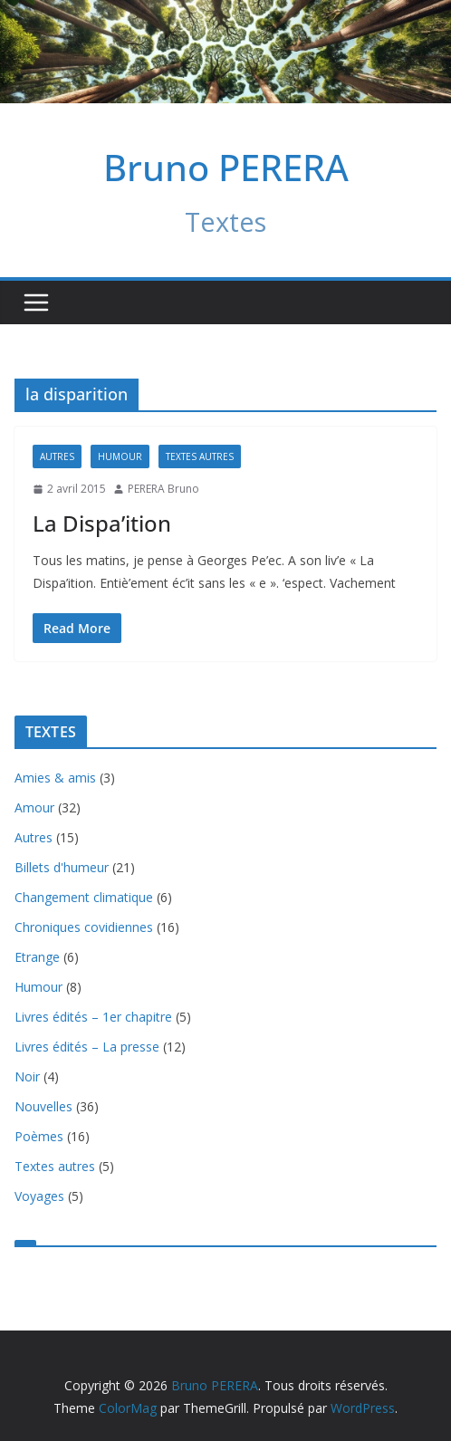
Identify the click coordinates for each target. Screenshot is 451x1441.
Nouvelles (43, 1106)
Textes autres (200, 456)
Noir (27, 1076)
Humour (120, 456)
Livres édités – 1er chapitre (93, 1016)
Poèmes (38, 1136)
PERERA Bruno (163, 488)
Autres (57, 456)
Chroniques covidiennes (83, 927)
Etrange (37, 956)
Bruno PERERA (226, 167)
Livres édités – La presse (86, 1046)
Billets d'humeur (61, 867)
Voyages (39, 1196)
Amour (34, 807)
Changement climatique (83, 897)
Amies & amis (55, 777)
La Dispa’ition (102, 523)
